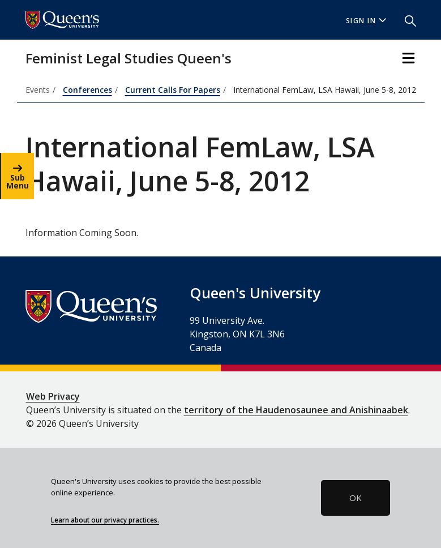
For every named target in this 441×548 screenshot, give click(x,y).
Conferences (87, 89)
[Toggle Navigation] (408, 58)
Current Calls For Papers (172, 89)
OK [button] (355, 497)
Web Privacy (53, 396)
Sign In (366, 20)
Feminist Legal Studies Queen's (128, 58)
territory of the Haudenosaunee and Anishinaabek (296, 410)
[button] (406, 20)
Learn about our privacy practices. (105, 519)
